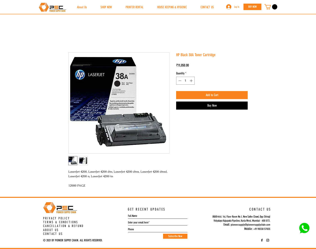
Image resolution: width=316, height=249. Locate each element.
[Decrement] (179, 80)
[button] (270, 6)
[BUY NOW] (252, 7)
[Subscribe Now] (175, 236)
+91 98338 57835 (261, 229)
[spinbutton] (185, 80)
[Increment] (191, 80)
